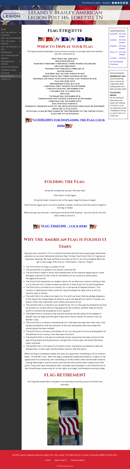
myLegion (106, 2)
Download (114, 64)
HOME (3, 28)
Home (48, 460)
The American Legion (91, 2)
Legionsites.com (67, 466)
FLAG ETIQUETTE (7, 75)
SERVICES (4, 57)
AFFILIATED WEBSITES (9, 65)
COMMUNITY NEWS (8, 68)
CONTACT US (6, 78)
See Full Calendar (116, 62)
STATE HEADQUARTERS (10, 54)
